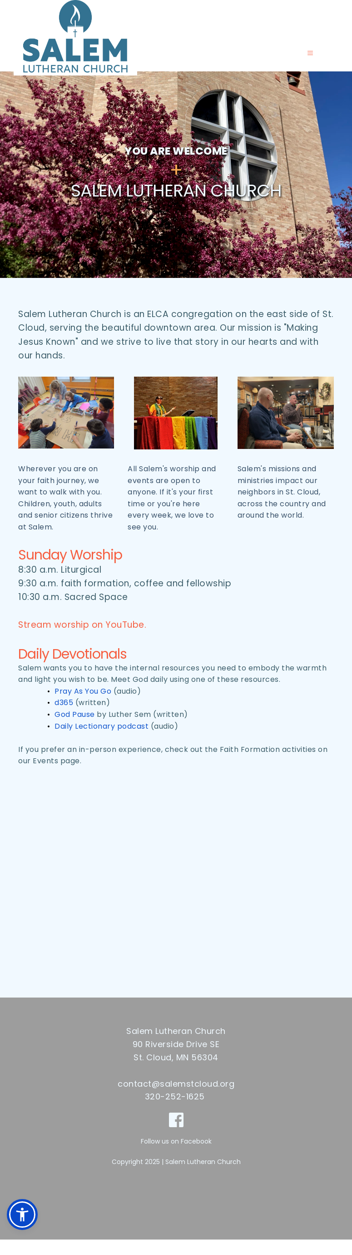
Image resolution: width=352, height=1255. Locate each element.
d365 (64, 718)
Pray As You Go (83, 706)
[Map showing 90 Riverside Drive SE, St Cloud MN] (176, 895)
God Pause (75, 730)
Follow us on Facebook (176, 1156)
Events (45, 776)
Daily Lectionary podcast (102, 741)
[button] (308, 61)
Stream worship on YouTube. (82, 640)
